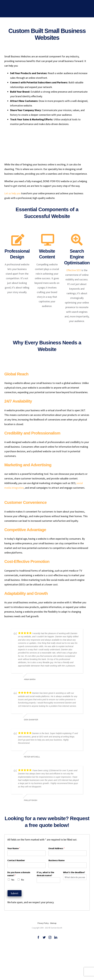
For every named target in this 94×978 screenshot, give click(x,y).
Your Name (13, 847)
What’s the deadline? (74, 871)
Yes (12, 878)
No (22, 878)
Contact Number (16, 859)
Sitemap (53, 922)
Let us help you (12, 193)
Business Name (57, 859)
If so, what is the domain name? (45, 873)
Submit (14, 892)
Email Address (57, 847)
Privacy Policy (43, 922)
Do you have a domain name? (18, 873)
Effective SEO (73, 269)
